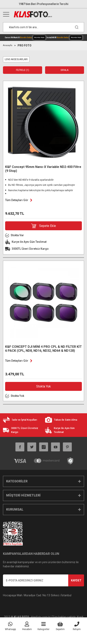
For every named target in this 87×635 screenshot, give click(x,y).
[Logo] (48, 14)
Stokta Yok (43, 386)
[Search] (43, 27)
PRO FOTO (24, 45)
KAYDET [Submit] (76, 580)
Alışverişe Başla (39, 37)
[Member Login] (27, 626)
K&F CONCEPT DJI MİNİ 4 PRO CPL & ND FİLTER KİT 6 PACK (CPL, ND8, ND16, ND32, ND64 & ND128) (43, 349)
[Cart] (60, 626)
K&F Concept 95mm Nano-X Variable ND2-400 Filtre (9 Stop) (43, 169)
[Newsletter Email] (43, 580)
